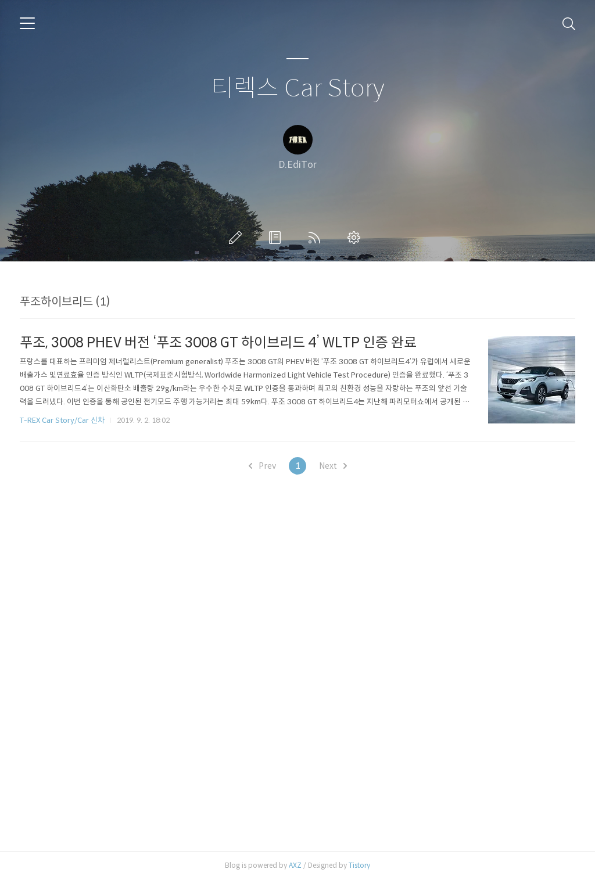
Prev (262, 466)
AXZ (295, 865)
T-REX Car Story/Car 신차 (62, 420)
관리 (356, 237)
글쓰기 (238, 237)
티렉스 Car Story (298, 88)
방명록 (277, 237)
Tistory (359, 865)
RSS (317, 237)
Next (333, 466)
